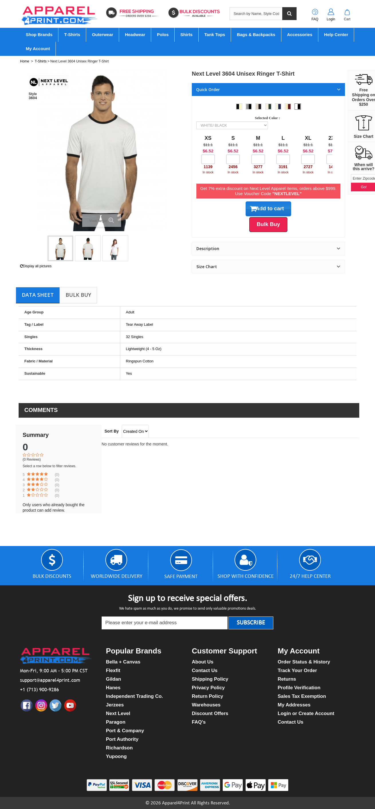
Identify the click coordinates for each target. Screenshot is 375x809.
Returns (287, 679)
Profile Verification (299, 687)
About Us (203, 662)
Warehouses (206, 705)
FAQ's (199, 722)
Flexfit (113, 670)
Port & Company (125, 730)
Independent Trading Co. (134, 696)
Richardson (119, 748)
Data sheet (38, 294)
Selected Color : (268, 118)
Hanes (113, 687)
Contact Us (205, 670)
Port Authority (122, 739)
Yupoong (116, 756)
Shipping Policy (210, 679)
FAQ (314, 19)
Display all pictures (36, 266)
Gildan (113, 679)
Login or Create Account (306, 713)
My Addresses (294, 705)
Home (24, 61)
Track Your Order (297, 670)
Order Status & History (304, 662)
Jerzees (115, 705)
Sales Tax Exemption (302, 696)
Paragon (115, 722)
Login (331, 19)
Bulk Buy (78, 294)
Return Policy (207, 696)
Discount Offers (210, 713)
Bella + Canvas (123, 662)
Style (33, 94)
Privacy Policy (208, 687)
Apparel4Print (176, 803)
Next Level (118, 713)
